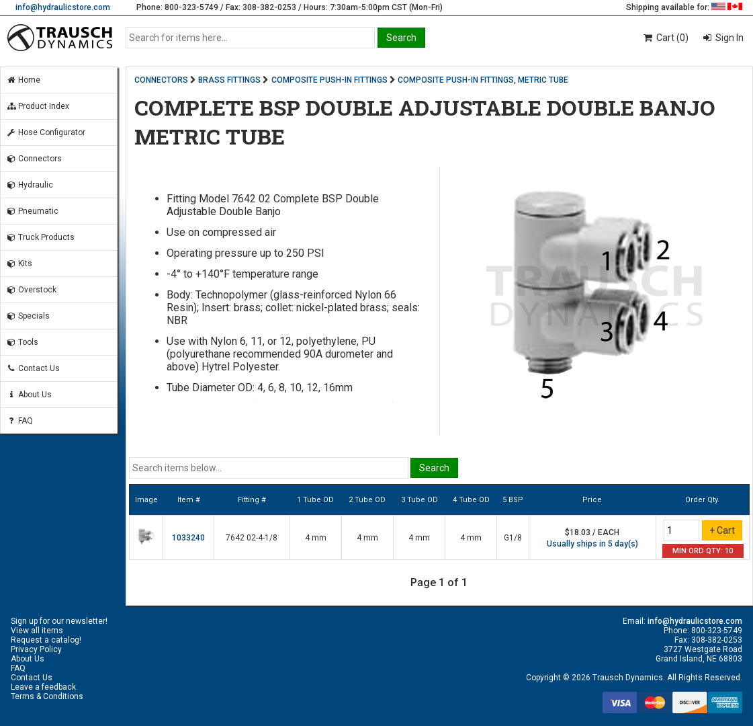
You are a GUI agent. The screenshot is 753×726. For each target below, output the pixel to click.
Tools (22, 342)
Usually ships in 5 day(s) (592, 544)
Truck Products (40, 237)
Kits (19, 263)
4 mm (315, 537)
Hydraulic (29, 185)
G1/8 (513, 537)
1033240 (188, 537)
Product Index (37, 106)
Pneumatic (32, 211)
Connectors (34, 158)
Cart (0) (665, 37)
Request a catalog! (46, 640)
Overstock (31, 289)
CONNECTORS (161, 80)
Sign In (728, 37)
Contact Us (33, 368)
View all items (37, 630)
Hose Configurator (45, 132)
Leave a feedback (43, 687)
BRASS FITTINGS (229, 80)
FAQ (19, 421)
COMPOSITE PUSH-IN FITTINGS (329, 80)
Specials (28, 316)
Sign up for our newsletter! (59, 621)
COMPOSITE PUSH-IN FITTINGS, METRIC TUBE (483, 80)
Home (23, 80)
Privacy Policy (36, 649)
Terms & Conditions (47, 696)
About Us (29, 394)
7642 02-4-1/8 (251, 537)
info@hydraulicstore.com (62, 7)
